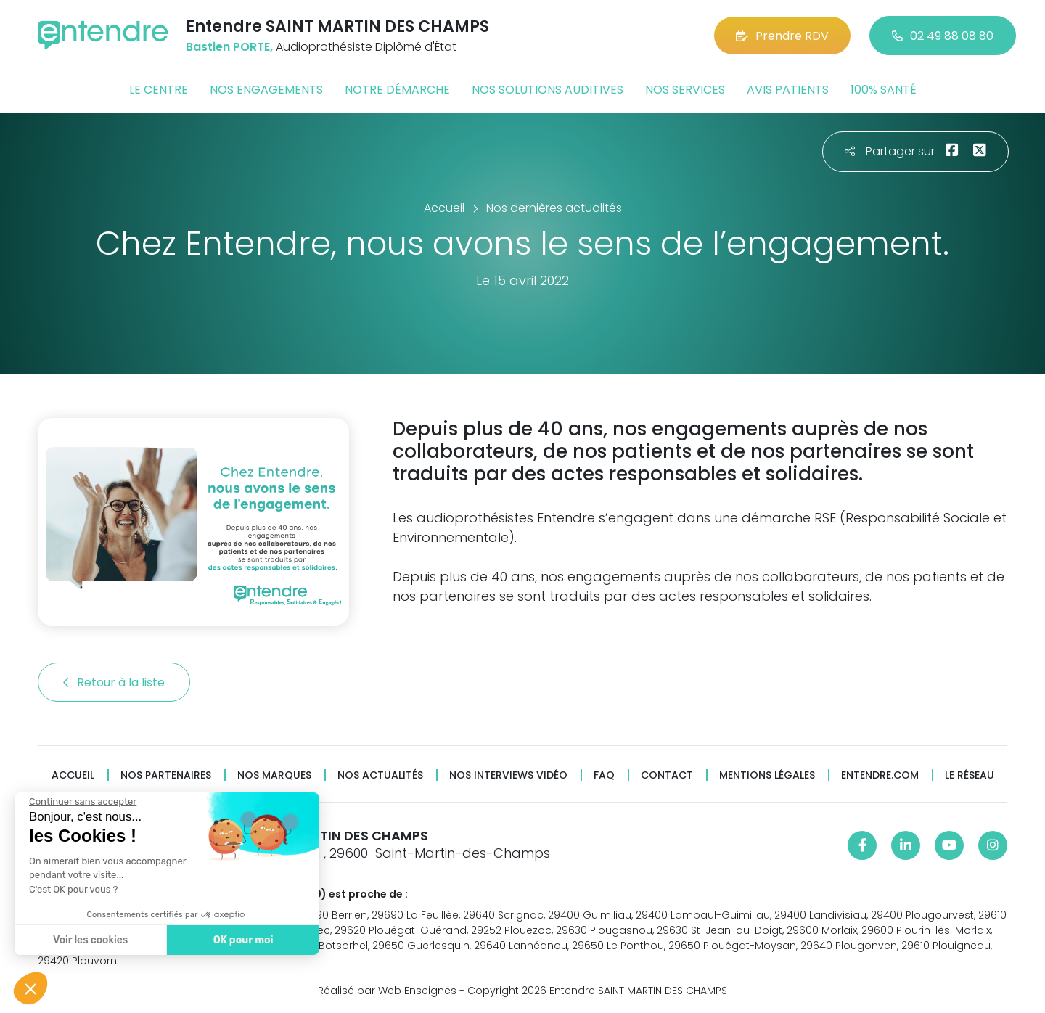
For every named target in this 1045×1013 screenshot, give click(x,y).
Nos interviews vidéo (508, 775)
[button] (30, 988)
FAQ (604, 775)
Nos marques (274, 775)
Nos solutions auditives (547, 89)
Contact (667, 775)
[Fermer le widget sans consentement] (82, 802)
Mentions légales (767, 775)
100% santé (884, 89)
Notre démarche (397, 89)
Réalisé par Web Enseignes (387, 990)
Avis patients (788, 89)
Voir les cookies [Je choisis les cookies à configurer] (89, 940)
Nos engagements (266, 89)
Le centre (158, 89)
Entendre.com (880, 775)
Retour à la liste (114, 682)
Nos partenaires (165, 775)
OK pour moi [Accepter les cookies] (243, 940)
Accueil (73, 775)
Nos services (685, 89)
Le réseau (969, 775)
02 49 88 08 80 (942, 36)
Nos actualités (380, 775)
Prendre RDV (782, 36)
